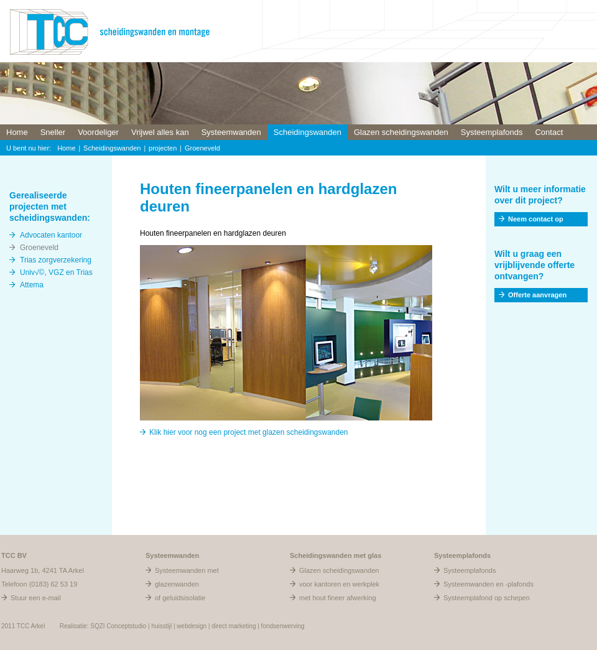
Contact (549, 132)
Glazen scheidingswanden (401, 132)
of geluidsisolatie (180, 597)
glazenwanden (177, 584)
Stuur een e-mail (36, 597)
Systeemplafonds (492, 132)
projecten (163, 148)
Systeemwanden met (187, 570)
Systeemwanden (231, 132)
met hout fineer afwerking (337, 597)
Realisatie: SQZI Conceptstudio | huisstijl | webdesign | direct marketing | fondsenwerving (182, 626)
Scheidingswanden (307, 132)
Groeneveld (202, 148)
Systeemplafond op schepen (486, 597)
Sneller (52, 132)
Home (17, 132)
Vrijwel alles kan (160, 132)
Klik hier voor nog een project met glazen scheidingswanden (248, 432)
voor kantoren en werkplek (339, 584)
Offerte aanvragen (537, 295)
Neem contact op (535, 219)
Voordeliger (98, 132)
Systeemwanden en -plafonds (488, 584)
